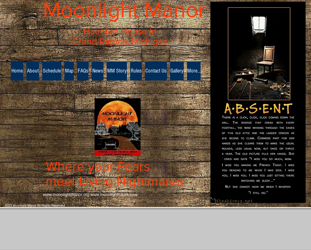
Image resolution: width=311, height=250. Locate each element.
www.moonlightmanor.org (66, 194)
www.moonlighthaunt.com (113, 194)
